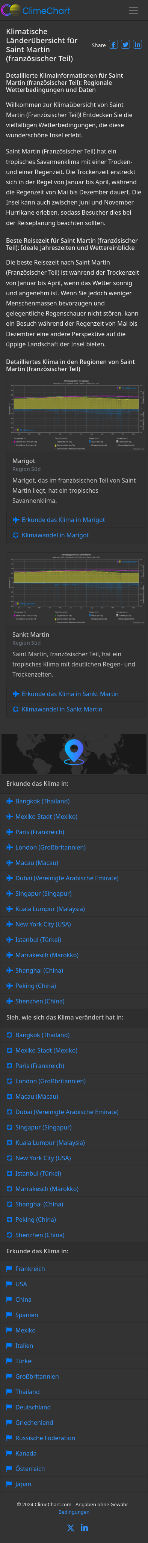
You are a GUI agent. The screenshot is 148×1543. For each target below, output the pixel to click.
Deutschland (33, 1407)
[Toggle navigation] (133, 10)
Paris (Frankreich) (39, 832)
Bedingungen (74, 1511)
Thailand (27, 1392)
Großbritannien (37, 1376)
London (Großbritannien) (50, 847)
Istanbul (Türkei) (38, 939)
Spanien (26, 1315)
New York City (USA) (43, 924)
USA (21, 1284)
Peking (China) (35, 986)
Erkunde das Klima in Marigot (63, 520)
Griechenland (34, 1422)
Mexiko (25, 1330)
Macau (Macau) (36, 863)
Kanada (26, 1453)
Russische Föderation (45, 1438)
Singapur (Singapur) (43, 893)
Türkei (24, 1361)
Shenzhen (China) (40, 1001)
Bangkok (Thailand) (42, 801)
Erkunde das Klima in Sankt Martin (70, 694)
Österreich (30, 1469)
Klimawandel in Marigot (55, 535)
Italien (24, 1345)
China (23, 1299)
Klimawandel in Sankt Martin (62, 709)
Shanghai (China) (39, 970)
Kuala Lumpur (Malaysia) (50, 909)
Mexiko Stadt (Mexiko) (46, 816)
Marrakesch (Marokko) (47, 955)
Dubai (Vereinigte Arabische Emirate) (67, 878)
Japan (23, 1484)
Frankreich (30, 1269)
